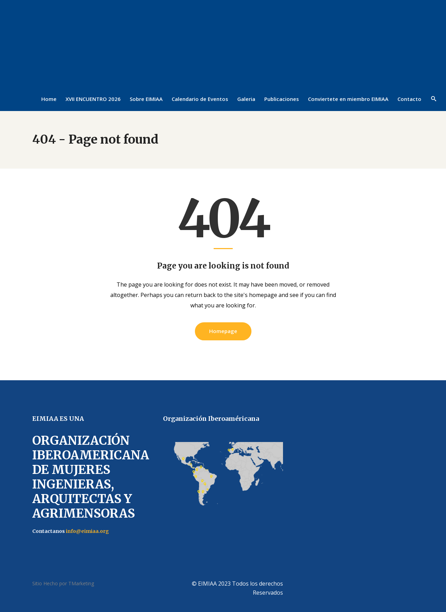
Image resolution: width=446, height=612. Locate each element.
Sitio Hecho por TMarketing (63, 583)
